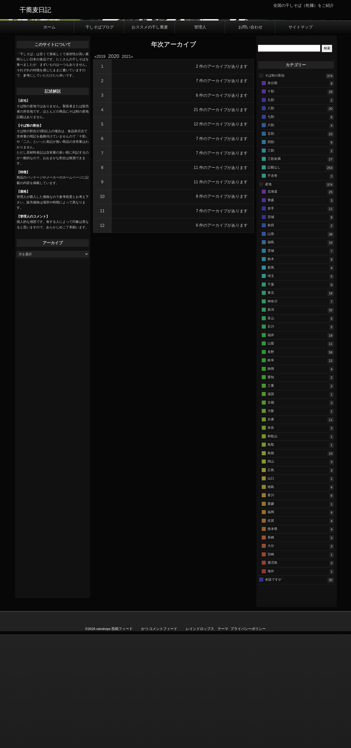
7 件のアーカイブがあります (222, 194)
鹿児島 (272, 676)
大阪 (271, 524)
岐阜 (271, 474)
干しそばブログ (99, 141)
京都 (271, 516)
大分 (271, 659)
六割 (271, 238)
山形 (271, 347)
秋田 (271, 339)
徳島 (271, 600)
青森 (271, 313)
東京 (271, 406)
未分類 (272, 196)
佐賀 (271, 634)
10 (102, 310)
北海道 (272, 305)
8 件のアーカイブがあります (222, 310)
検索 (327, 162)
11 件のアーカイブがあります (221, 281)
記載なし (274, 281)
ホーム (49, 141)
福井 (271, 448)
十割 (271, 205)
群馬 (271, 381)
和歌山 (272, 550)
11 (102, 325)
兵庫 (271, 533)
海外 (271, 685)
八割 (271, 222)
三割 (271, 264)
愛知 (271, 491)
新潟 (271, 423)
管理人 (200, 141)
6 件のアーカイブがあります (222, 209)
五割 (271, 247)
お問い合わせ (250, 141)
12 (102, 339)
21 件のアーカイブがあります (221, 223)
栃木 (271, 373)
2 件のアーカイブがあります (222, 180)
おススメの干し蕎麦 (150, 141)
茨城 (271, 364)
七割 (271, 230)
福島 (271, 356)
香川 (271, 609)
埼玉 (271, 389)
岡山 (271, 575)
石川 (271, 440)
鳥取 (271, 558)
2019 (101, 170)
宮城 (271, 330)
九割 (271, 213)
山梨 (271, 457)
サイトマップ (300, 141)
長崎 (271, 651)
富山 (271, 432)
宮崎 (271, 668)
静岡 (271, 482)
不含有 (272, 289)
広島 (271, 583)
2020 (114, 170)
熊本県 (272, 643)
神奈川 (272, 415)
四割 (271, 255)
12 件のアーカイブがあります (221, 238)
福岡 (271, 626)
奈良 (271, 541)
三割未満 (274, 272)
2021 (126, 170)
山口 (271, 592)
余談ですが (273, 693)
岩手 (271, 322)
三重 (271, 499)
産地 (268, 298)
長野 (271, 465)
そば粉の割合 (275, 189)
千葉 (271, 398)
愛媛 (271, 617)
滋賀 (271, 508)
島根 (271, 566)
